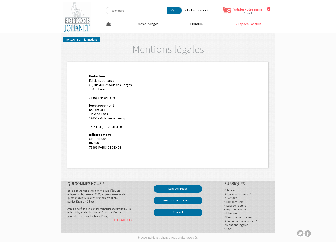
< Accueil (230, 190)
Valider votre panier (248, 9)
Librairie (196, 24)
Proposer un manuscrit (178, 200)
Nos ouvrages (148, 24)
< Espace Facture (235, 205)
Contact (178, 212)
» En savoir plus (123, 220)
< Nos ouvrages (234, 202)
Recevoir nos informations (81, 39)
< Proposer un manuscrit (240, 217)
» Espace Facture (248, 24)
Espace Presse (178, 189)
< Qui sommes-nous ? (238, 194)
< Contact (230, 198)
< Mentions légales (236, 225)
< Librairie (230, 213)
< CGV (228, 229)
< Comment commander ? (240, 221)
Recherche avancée (198, 10)
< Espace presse (235, 209)
